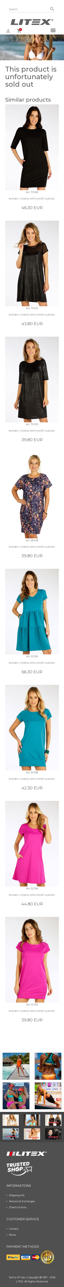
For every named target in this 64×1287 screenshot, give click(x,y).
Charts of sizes (16, 1207)
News (11, 1234)
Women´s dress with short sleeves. (32, 198)
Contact (12, 1228)
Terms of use (17, 1277)
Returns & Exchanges (20, 1201)
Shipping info (15, 1195)
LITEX (19, 1281)
